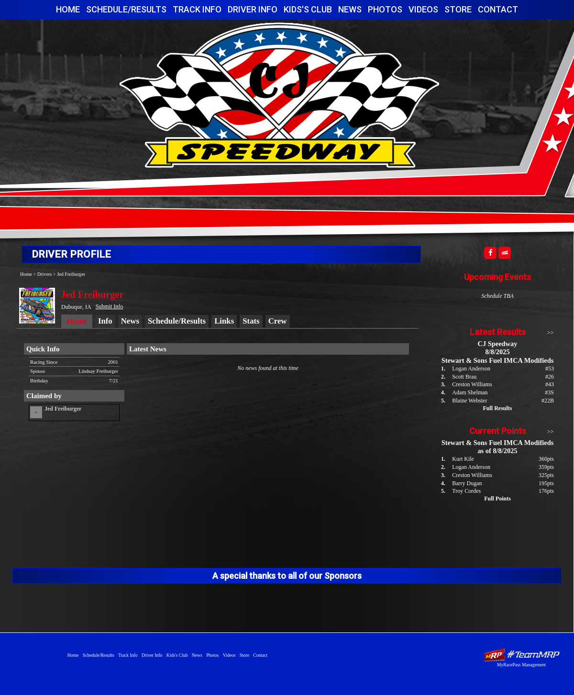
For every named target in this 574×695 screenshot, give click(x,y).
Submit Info (109, 306)
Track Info (197, 9)
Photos (385, 9)
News (350, 9)
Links (224, 321)
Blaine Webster (469, 400)
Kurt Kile (463, 459)
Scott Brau (464, 376)
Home (68, 9)
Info (105, 321)
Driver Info (252, 9)
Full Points (497, 498)
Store (458, 9)
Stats (251, 321)
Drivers (44, 274)
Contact (498, 9)
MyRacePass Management (521, 664)
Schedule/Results (126, 9)
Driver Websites (521, 654)
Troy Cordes (466, 491)
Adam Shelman (469, 392)
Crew (277, 321)
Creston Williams (472, 384)
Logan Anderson (471, 368)
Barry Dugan (467, 483)
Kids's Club (308, 9)
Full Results (497, 408)
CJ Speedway (279, 95)
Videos (423, 9)
